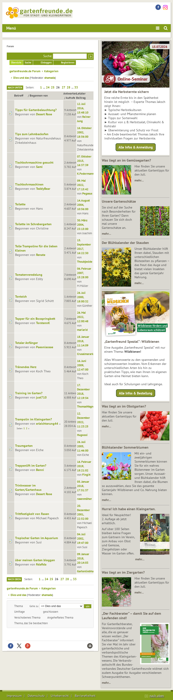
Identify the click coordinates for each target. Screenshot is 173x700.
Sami (39, 167)
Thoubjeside (84, 261)
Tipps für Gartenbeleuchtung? (36, 110)
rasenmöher (84, 499)
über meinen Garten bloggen (35, 560)
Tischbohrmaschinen (29, 184)
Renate (40, 255)
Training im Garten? (28, 393)
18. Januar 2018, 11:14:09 (83, 341)
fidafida (41, 564)
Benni (40, 470)
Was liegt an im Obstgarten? (124, 406)
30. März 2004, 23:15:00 (82, 224)
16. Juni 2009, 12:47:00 (82, 365)
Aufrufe (70, 98)
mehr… (139, 180)
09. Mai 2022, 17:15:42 (82, 185)
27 (63, 87)
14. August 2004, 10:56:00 (83, 205)
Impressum (14, 696)
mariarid (82, 329)
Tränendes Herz (25, 367)
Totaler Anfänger (26, 343)
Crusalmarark (85, 354)
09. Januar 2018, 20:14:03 (83, 558)
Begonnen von (39, 95)
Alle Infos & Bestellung (135, 393)
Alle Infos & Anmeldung (135, 147)
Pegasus (87, 193)
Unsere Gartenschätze (119, 201)
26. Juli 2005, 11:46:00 (82, 446)
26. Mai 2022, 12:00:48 (82, 317)
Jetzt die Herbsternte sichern (126, 91)
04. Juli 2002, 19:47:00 (82, 538)
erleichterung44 (47, 424)
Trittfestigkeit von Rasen (32, 514)
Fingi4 (86, 474)
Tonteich (21, 296)
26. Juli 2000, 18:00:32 (82, 297)
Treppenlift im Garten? (30, 466)
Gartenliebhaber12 (89, 571)
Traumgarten (24, 446)
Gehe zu (34, 606)
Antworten (70, 93)
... (44, 87)
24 (48, 87)
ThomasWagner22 (88, 406)
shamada (49, 77)
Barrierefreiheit (85, 696)
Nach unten (15, 87)
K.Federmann (85, 173)
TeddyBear (43, 189)
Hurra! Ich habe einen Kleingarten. (129, 509)
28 (68, 87)
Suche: (47, 56)
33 (76, 87)
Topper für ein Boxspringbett (35, 319)
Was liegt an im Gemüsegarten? (126, 160)
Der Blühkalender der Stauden (125, 242)
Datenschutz (36, 696)
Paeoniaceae (44, 347)
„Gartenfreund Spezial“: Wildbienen (131, 341)
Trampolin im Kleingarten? (33, 419)
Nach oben (14, 579)
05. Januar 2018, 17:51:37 (83, 486)
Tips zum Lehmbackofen (31, 134)
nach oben (157, 696)
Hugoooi (82, 435)
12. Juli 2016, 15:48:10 (82, 108)
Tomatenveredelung (28, 275)
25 (53, 87)
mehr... (106, 683)
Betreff (20, 95)
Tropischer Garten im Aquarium (36, 538)
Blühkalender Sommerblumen (125, 447)
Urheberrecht (60, 696)
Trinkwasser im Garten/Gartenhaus (28, 487)
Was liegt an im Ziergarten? (123, 572)
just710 (41, 397)
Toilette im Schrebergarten (33, 224)
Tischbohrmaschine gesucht (34, 162)
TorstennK (43, 323)
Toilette (20, 204)
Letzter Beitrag (81, 95)
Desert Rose (44, 114)
